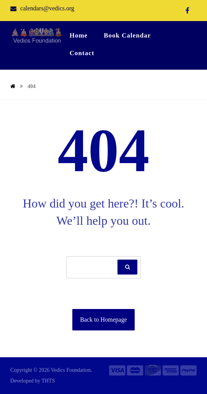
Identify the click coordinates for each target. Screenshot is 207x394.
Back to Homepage (103, 319)
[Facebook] (187, 10)
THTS (48, 381)
